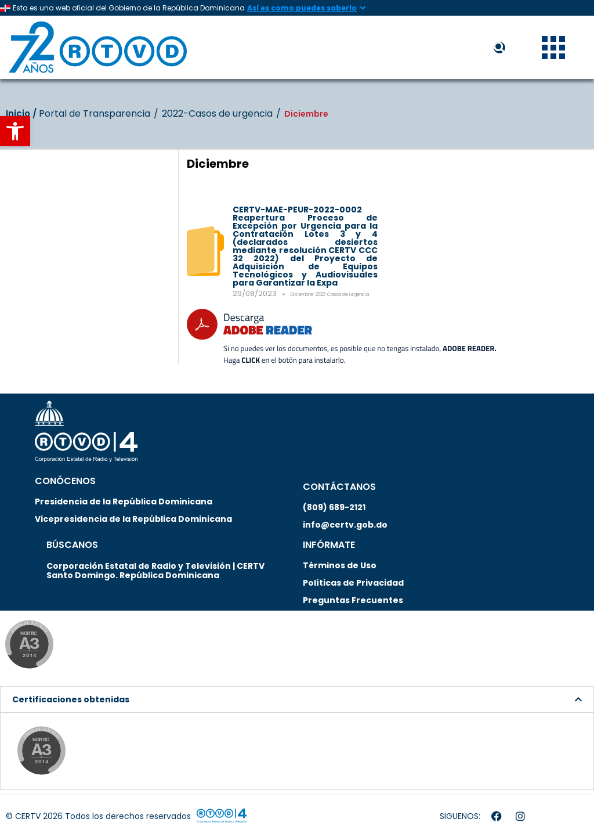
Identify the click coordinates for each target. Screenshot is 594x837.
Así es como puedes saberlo (302, 8)
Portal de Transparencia (94, 113)
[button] (15, 131)
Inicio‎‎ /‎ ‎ (22, 113)
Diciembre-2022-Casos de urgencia (330, 295)
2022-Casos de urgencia (217, 113)
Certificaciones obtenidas (70, 699)
